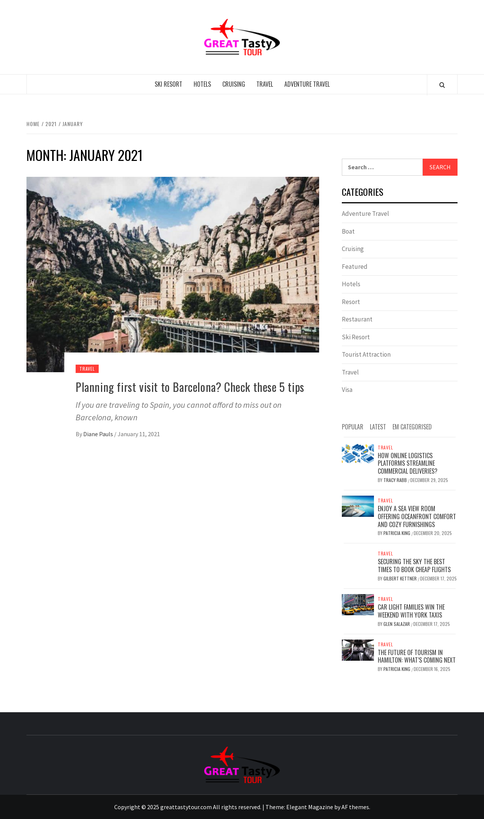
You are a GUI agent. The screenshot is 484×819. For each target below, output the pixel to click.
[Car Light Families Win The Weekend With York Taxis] (358, 604)
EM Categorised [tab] (412, 426)
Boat (348, 231)
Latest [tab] (378, 426)
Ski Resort (168, 84)
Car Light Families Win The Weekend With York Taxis (411, 610)
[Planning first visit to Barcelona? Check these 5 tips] (172, 274)
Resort (351, 302)
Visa (347, 389)
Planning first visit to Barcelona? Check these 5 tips (190, 386)
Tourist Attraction (366, 354)
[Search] (442, 84)
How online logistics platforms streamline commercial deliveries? (407, 463)
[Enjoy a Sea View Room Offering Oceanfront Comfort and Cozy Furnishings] (358, 505)
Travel (264, 84)
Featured (355, 266)
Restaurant (357, 319)
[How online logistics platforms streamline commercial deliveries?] (358, 452)
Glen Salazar (397, 624)
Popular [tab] (352, 426)
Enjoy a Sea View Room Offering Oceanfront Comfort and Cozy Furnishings (417, 516)
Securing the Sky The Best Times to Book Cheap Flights (414, 565)
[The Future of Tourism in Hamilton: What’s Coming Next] (358, 649)
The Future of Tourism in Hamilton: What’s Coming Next (417, 656)
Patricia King (397, 533)
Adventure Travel (307, 84)
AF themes (355, 807)
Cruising (233, 84)
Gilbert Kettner (400, 578)
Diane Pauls (98, 434)
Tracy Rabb (395, 480)
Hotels (202, 84)
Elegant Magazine (309, 807)
